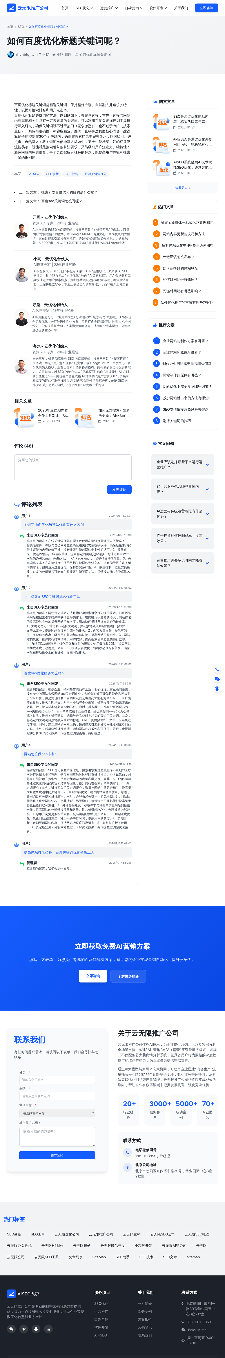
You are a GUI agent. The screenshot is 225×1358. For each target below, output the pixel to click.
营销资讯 (145, 1327)
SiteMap (99, 1257)
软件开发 (158, 8)
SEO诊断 (52, 174)
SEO (21, 27)
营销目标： (27, 1105)
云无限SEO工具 (46, 1257)
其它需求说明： (30, 1123)
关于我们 (181, 8)
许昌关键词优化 (96, 174)
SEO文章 (170, 1257)
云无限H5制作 (52, 1245)
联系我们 (145, 1335)
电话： (24, 1089)
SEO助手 (123, 1257)
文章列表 (76, 1257)
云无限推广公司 (101, 1234)
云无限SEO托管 (197, 1234)
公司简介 (145, 1303)
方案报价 (145, 1319)
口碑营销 (133, 8)
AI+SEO (100, 1335)
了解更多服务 (128, 976)
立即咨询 (207, 8)
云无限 (201, 1245)
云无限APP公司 (174, 1245)
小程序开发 (143, 1245)
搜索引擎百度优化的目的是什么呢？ (69, 192)
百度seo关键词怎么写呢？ (61, 201)
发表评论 (119, 489)
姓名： (24, 1072)
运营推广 (109, 8)
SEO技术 (146, 1257)
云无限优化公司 (66, 1234)
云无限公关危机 (19, 1245)
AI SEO (34, 174)
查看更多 (183, 188)
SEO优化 (84, 8)
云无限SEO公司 (162, 1234)
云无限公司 (16, 1257)
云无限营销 (132, 1234)
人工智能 (72, 174)
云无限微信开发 (112, 1245)
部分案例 (145, 1311)
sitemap (193, 1257)
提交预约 (57, 1155)
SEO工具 (38, 1234)
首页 (65, 8)
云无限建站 (82, 1245)
